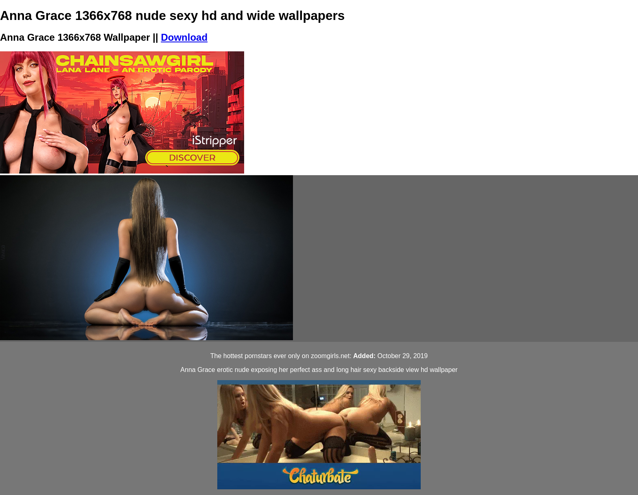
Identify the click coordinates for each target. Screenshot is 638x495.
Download (184, 37)
